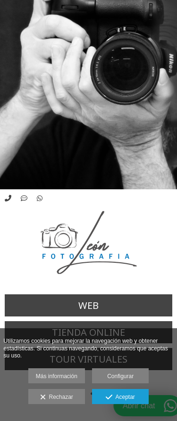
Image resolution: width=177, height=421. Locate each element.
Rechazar (56, 397)
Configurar (120, 376)
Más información (56, 376)
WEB (88, 305)
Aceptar (120, 397)
